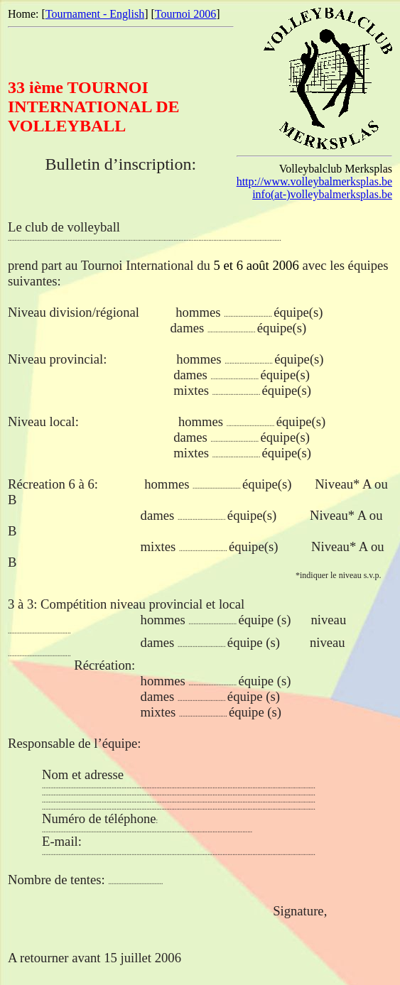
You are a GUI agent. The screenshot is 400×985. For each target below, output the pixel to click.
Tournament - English (94, 14)
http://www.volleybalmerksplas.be (314, 181)
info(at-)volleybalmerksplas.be (322, 194)
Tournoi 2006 (185, 14)
